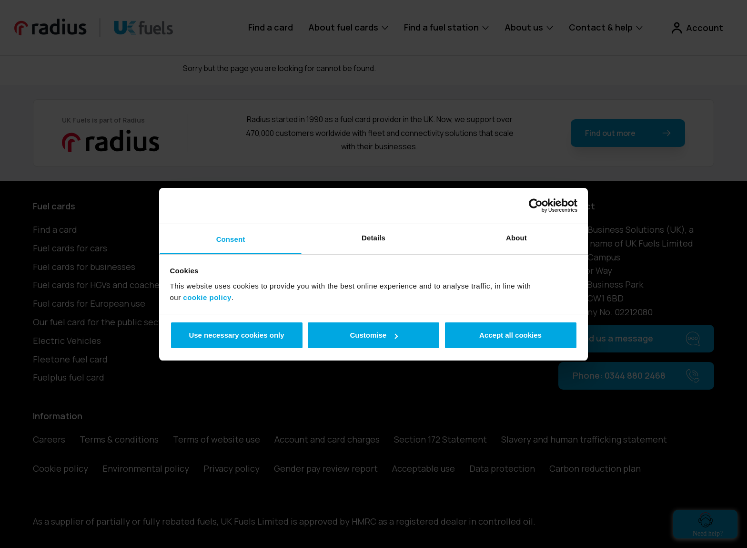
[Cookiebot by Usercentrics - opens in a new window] (535, 205)
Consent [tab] (230, 239)
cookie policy (207, 297)
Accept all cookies (510, 335)
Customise (374, 335)
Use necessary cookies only (236, 335)
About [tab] (516, 238)
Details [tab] (373, 238)
